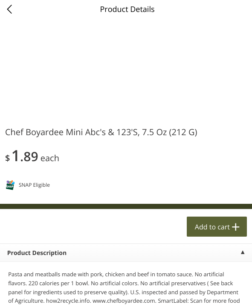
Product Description (37, 253)
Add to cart (212, 227)
